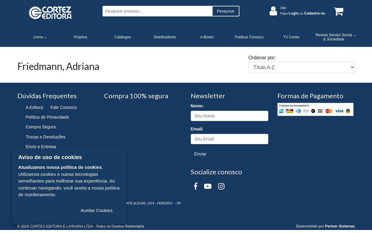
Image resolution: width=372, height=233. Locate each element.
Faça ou (302, 13)
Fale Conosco (63, 107)
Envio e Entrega (41, 146)
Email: (197, 129)
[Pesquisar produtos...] (157, 11)
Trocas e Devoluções (46, 136)
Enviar (200, 153)
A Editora (34, 107)
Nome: (197, 105)
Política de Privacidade (47, 117)
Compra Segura (41, 126)
